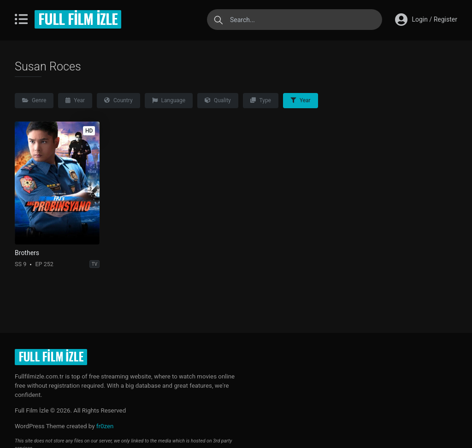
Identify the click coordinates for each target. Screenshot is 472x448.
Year (75, 100)
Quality (218, 100)
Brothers (27, 252)
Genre (34, 100)
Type (260, 100)
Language (168, 100)
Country (118, 100)
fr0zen (105, 426)
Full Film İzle (78, 18)
